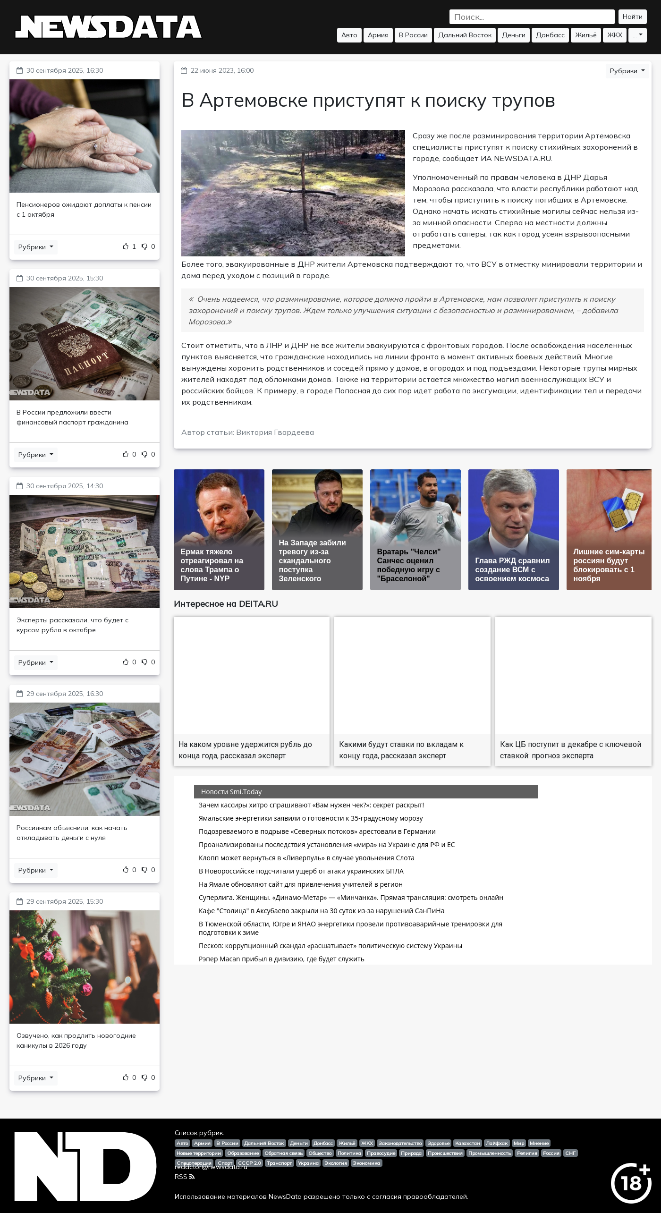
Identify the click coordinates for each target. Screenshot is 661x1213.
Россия (551, 1153)
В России (413, 35)
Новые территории (199, 1153)
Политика (349, 1153)
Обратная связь (283, 1153)
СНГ (570, 1153)
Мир (519, 1143)
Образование (243, 1153)
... (635, 35)
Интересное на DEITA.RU (226, 603)
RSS (185, 1176)
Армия (378, 35)
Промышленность (489, 1153)
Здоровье (438, 1143)
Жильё (586, 35)
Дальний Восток (465, 35)
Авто (349, 35)
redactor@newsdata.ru (211, 1166)
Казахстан (467, 1143)
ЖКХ (614, 35)
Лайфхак (497, 1143)
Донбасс (550, 35)
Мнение (539, 1143)
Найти (633, 16)
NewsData (285, 1196)
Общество (319, 1153)
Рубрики (33, 247)
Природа (411, 1153)
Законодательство (400, 1143)
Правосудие (381, 1153)
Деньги (513, 35)
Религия (527, 1153)
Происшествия (445, 1153)
